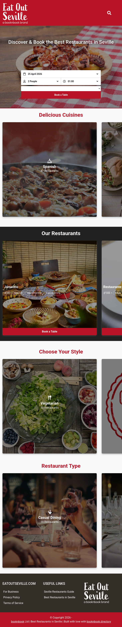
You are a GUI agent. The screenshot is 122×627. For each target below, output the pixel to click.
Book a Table (61, 95)
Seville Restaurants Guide (59, 591)
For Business (11, 591)
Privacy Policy (11, 597)
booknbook (17, 621)
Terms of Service (13, 603)
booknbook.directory (99, 621)
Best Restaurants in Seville (59, 597)
